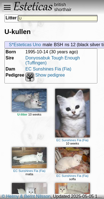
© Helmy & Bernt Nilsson (26, 196)
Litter (11, 17)
